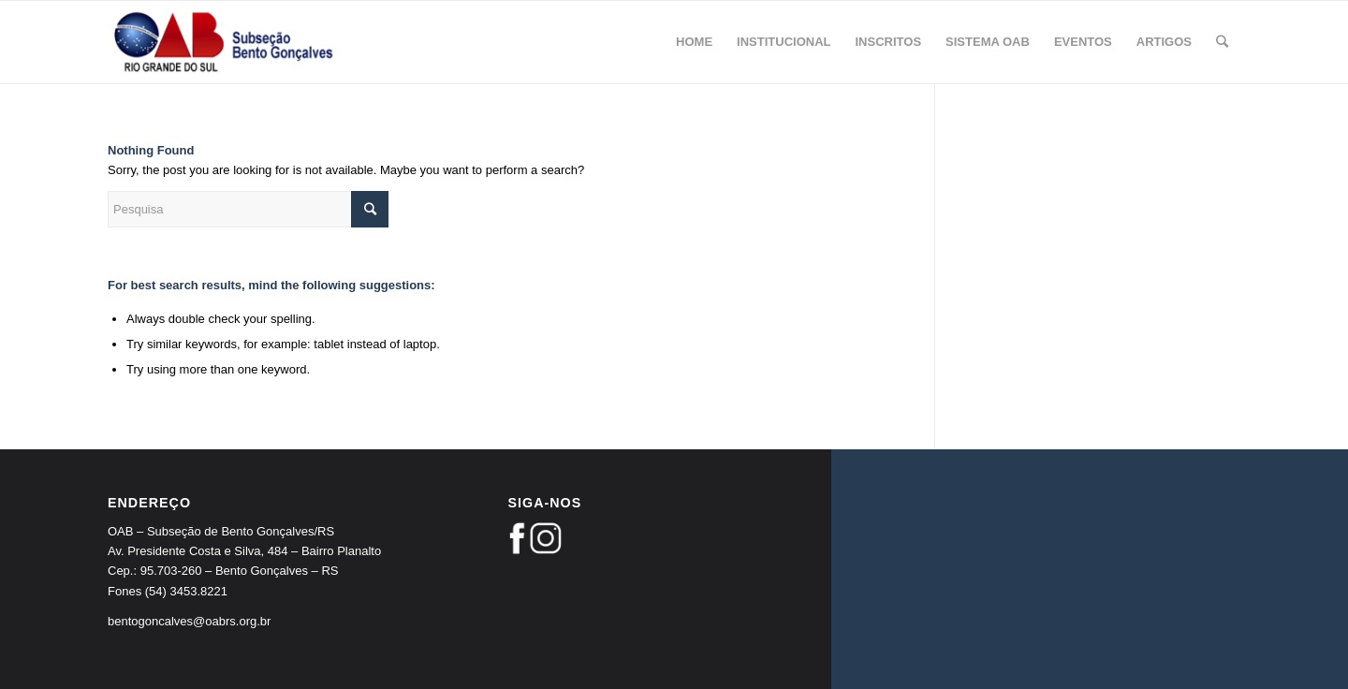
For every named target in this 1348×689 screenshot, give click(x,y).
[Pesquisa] (1222, 42)
